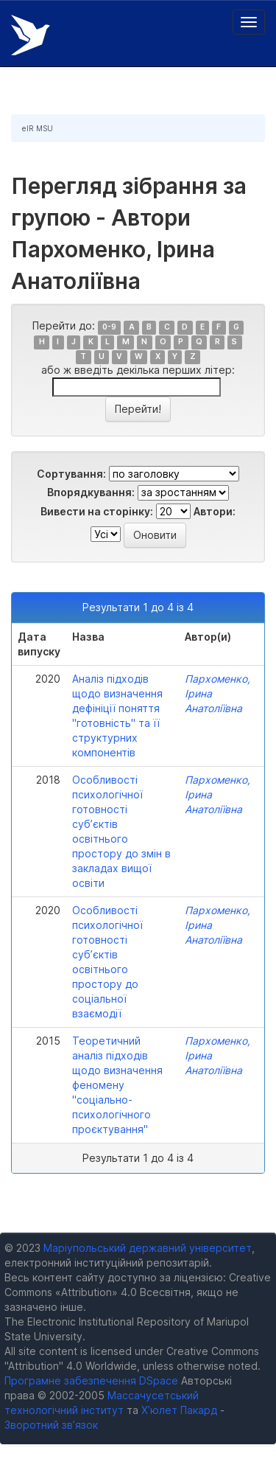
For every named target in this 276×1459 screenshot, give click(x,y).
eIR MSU (37, 128)
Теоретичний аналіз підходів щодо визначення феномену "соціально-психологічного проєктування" (117, 1084)
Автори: (215, 511)
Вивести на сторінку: (96, 511)
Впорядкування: (91, 492)
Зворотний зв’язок (51, 1424)
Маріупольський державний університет (147, 1248)
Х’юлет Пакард (179, 1410)
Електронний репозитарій (30, 35)
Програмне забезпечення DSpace (91, 1380)
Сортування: (71, 473)
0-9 (109, 327)
